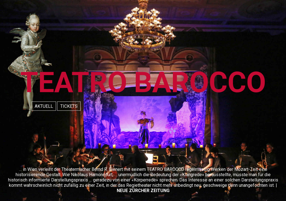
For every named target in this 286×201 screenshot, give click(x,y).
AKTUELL (44, 106)
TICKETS (69, 106)
